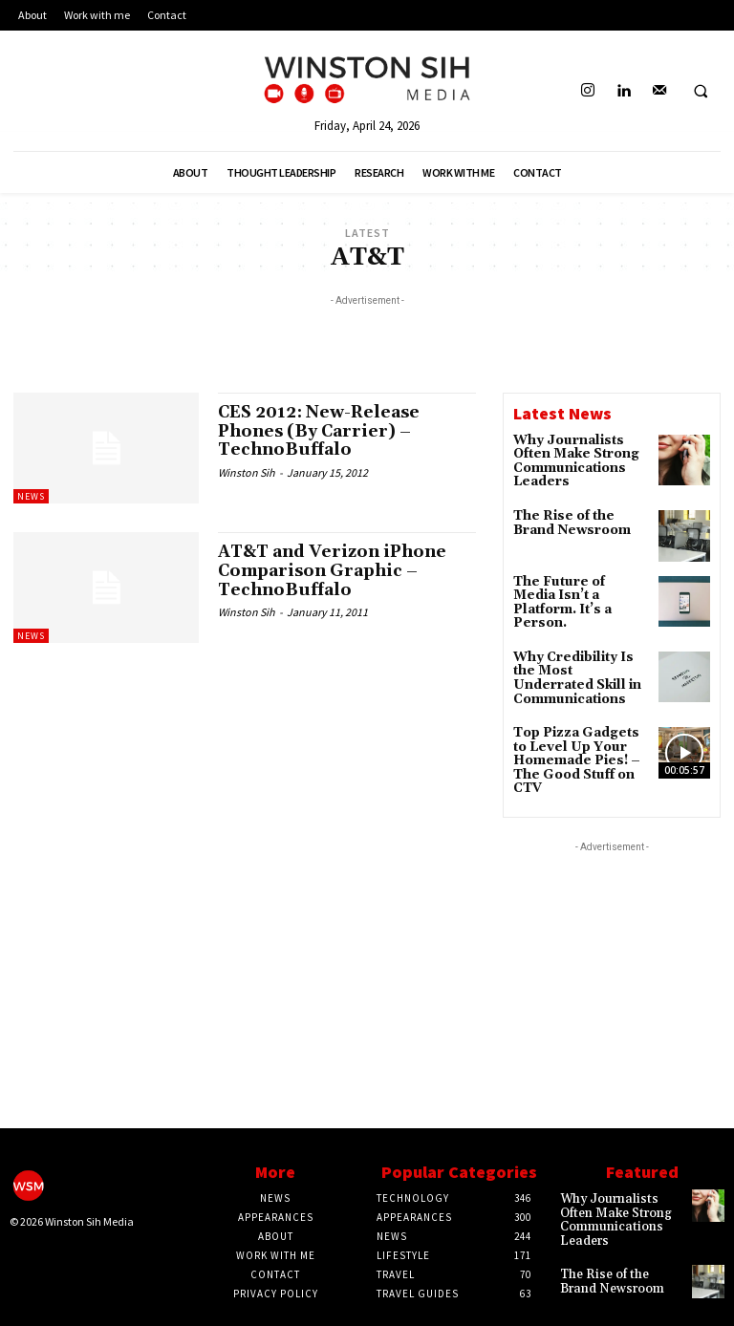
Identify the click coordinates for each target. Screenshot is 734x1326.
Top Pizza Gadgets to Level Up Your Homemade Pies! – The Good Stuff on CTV (579, 732)
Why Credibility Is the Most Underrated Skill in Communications (580, 654)
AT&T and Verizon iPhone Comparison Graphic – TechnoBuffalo (338, 571)
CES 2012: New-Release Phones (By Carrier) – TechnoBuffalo (324, 431)
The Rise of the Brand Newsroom (579, 516)
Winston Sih (246, 472)
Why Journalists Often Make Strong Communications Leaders (571, 460)
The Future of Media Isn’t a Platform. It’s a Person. (581, 589)
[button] (700, 92)
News (31, 496)
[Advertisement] (367, 339)
